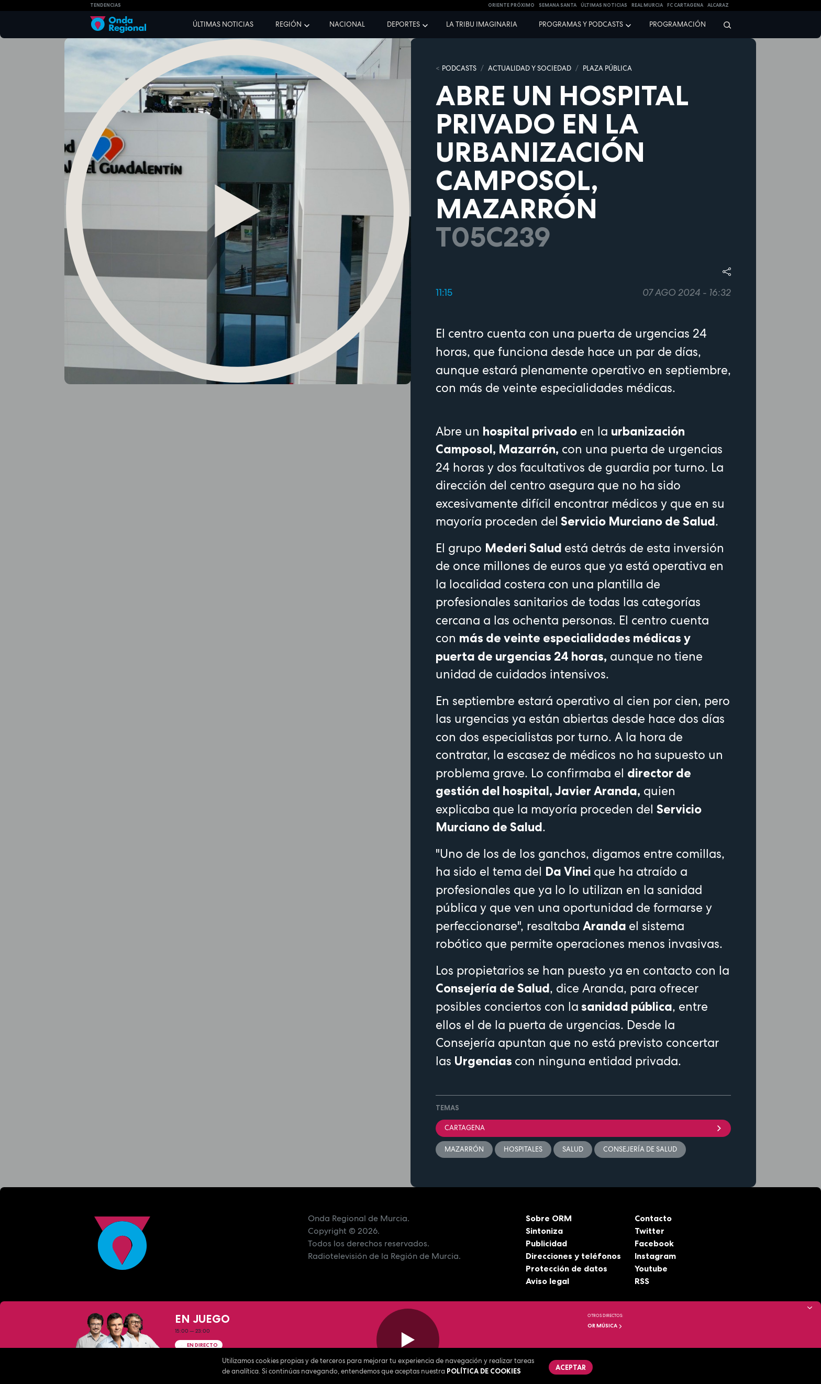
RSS (642, 1281)
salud (572, 1149)
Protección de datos (566, 1268)
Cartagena (583, 1127)
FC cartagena (685, 5)
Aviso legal (547, 1281)
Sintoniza (544, 1230)
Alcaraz (718, 5)
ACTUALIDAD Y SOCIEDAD (529, 68)
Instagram (655, 1256)
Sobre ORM (549, 1218)
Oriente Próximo (511, 5)
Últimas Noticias (604, 5)
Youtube (651, 1268)
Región (288, 24)
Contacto (653, 1218)
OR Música (605, 1325)
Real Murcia (647, 5)
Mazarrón (464, 1149)
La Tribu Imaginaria (481, 24)
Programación (677, 24)
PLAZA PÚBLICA (607, 68)
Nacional (347, 24)
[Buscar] (724, 24)
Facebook (654, 1243)
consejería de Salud (640, 1149)
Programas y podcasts (581, 24)
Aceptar (571, 1367)
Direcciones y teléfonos (573, 1256)
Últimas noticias (223, 24)
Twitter (649, 1230)
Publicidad (546, 1243)
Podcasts (459, 68)
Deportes (403, 24)
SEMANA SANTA (557, 5)
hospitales (523, 1149)
